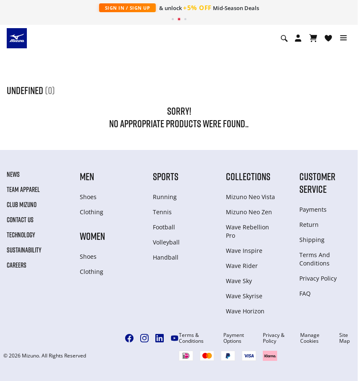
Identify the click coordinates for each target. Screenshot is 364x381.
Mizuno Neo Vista (250, 197)
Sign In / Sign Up (127, 8)
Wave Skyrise (244, 296)
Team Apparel (23, 189)
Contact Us (20, 219)
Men (87, 176)
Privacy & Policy (274, 338)
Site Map (344, 338)
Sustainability (24, 250)
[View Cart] (313, 38)
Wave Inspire (244, 251)
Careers (16, 265)
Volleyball (166, 242)
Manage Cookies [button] (309, 338)
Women (92, 236)
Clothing (91, 212)
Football (164, 227)
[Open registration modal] (298, 38)
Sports (165, 176)
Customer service (317, 182)
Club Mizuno (22, 204)
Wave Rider (242, 266)
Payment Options (233, 338)
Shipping (312, 240)
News (13, 174)
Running (165, 197)
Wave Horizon (245, 311)
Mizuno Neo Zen (249, 212)
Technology (21, 235)
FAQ (305, 293)
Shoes (88, 197)
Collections (248, 176)
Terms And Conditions (314, 259)
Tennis (162, 212)
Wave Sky (239, 281)
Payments (313, 209)
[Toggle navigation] (343, 38)
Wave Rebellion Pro (247, 231)
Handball (165, 257)
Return (309, 225)
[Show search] (284, 38)
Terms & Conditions (191, 338)
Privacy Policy (318, 278)
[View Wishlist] (328, 38)
